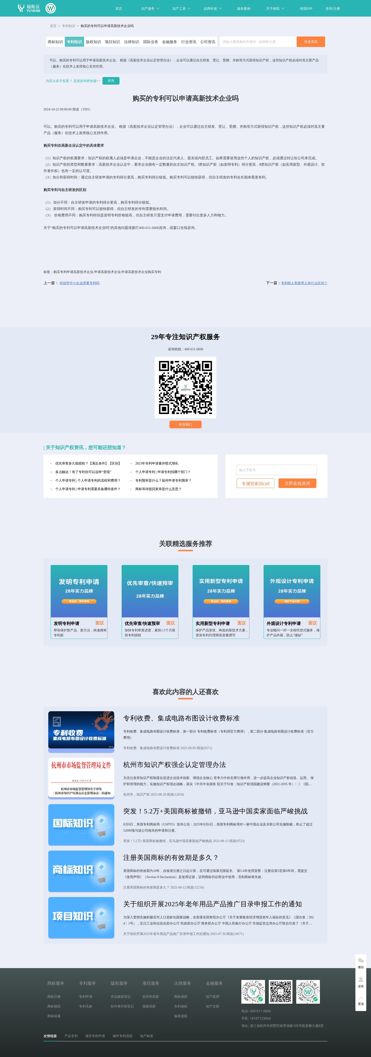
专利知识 (68, 26)
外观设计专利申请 (284, 623)
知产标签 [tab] (146, 1036)
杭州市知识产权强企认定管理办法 (174, 764)
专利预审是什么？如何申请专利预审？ (163, 480)
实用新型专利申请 (213, 623)
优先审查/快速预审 (142, 623)
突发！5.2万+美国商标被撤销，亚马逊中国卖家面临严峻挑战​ (215, 811)
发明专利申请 (66, 623)
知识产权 (272, 126)
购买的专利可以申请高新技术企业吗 (107, 26)
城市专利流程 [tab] (122, 1036)
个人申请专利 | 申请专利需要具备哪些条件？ (88, 489)
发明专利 (231, 164)
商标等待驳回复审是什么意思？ (158, 489)
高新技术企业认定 (144, 126)
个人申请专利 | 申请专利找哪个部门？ (163, 472)
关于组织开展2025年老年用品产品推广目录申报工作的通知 (212, 904)
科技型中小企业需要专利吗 (79, 283)
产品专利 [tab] (71, 1036)
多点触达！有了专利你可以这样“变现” (83, 472)
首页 (118, 8)
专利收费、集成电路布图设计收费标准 (181, 718)
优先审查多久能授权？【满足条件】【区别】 (88, 463)
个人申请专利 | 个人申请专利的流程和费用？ (88, 480)
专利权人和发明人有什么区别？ (304, 283)
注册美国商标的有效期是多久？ (171, 857)
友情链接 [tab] (50, 1036)
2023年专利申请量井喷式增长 (156, 463)
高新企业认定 (72, 145)
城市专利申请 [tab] (95, 1036)
